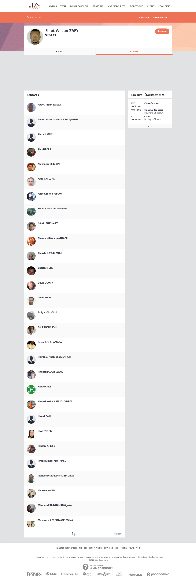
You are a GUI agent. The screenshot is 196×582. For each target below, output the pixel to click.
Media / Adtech (79, 6)
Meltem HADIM (46, 490)
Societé (80, 557)
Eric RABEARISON (47, 327)
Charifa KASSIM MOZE (50, 253)
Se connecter (160, 17)
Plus (150, 126)
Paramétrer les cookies (113, 557)
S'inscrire (144, 17)
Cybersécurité (116, 6)
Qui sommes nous (41, 557)
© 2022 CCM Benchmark (98, 560)
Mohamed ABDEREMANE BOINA (55, 520)
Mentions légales (130, 557)
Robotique (136, 6)
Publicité (61, 557)
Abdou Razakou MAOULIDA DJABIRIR (58, 119)
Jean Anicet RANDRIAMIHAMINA (56, 475)
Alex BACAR (44, 149)
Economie (164, 6)
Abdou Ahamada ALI (49, 104)
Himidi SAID (44, 416)
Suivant (117, 534)
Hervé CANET (45, 386)
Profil (59, 51)
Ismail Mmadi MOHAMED (52, 460)
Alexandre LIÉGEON (49, 164)
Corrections (157, 557)
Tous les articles (145, 557)
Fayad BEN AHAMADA (50, 342)
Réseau (134, 51)
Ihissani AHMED (46, 446)
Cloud (150, 6)
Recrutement (71, 557)
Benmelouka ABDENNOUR (52, 208)
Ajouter (163, 31)
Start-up (98, 6)
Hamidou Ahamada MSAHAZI (54, 357)
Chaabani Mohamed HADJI (53, 238)
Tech (63, 6)
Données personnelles (94, 557)
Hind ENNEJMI (45, 431)
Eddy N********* (47, 312)
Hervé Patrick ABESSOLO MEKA (55, 401)
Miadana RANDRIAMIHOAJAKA (55, 505)
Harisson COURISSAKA (50, 371)
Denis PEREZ (44, 297)
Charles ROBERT (47, 267)
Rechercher (35, 17)
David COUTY (45, 282)
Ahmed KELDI (45, 134)
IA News (52, 6)
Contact (53, 557)
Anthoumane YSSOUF (50, 193)
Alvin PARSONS (46, 178)
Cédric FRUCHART (48, 223)
